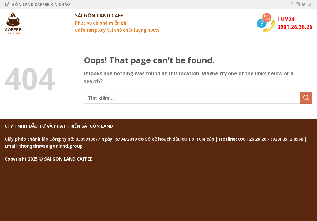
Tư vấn (286, 18)
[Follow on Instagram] (298, 4)
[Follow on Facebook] (292, 4)
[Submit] (306, 98)
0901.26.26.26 (294, 26)
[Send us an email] (309, 4)
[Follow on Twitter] (303, 4)
